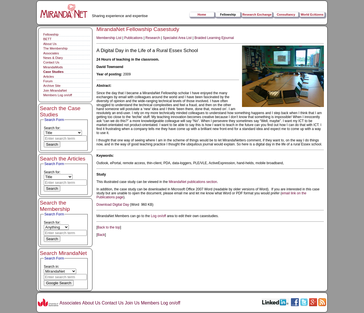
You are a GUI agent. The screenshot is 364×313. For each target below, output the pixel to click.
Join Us (132, 302)
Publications (133, 38)
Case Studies (53, 71)
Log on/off (158, 216)
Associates (51, 53)
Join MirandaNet (55, 90)
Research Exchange (257, 14)
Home (202, 14)
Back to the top (108, 227)
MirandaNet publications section (193, 182)
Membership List (108, 38)
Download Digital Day (112, 205)
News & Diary (53, 57)
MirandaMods (53, 67)
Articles (48, 76)
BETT (47, 39)
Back (101, 235)
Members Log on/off (57, 95)
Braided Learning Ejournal (214, 38)
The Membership (55, 48)
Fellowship (228, 14)
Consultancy (286, 14)
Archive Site (52, 85)
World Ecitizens (312, 14)
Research (152, 38)
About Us (50, 44)
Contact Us (51, 62)
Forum (48, 81)
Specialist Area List (177, 38)
